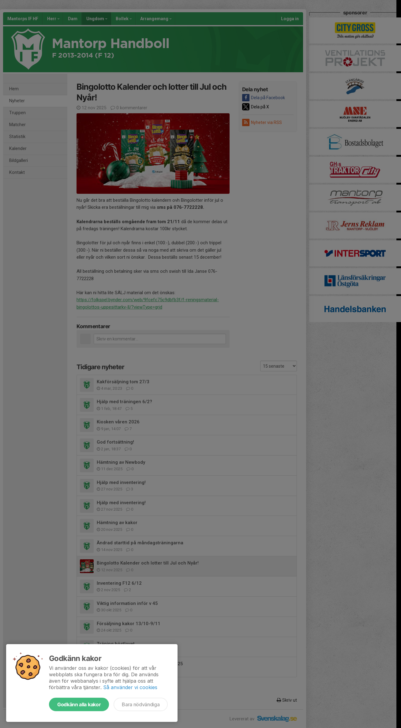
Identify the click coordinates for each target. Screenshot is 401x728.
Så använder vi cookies (130, 687)
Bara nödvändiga (140, 704)
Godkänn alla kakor (79, 704)
